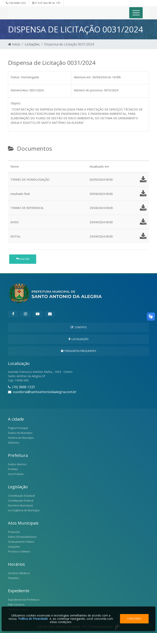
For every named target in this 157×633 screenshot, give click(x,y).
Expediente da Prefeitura (23, 599)
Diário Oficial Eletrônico (22, 537)
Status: (15, 77)
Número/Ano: (20, 90)
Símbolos (13, 442)
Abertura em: (82, 77)
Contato (79, 327)
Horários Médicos (19, 573)
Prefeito (13, 469)
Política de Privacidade (33, 619)
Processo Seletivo (19, 551)
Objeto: (16, 103)
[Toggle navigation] (136, 12)
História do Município (21, 438)
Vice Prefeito (16, 474)
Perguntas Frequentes (78, 351)
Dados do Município (20, 433)
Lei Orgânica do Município (24, 510)
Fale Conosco (16, 604)
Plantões (13, 578)
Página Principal (18, 428)
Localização (79, 339)
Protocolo (14, 532)
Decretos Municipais (20, 505)
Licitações (32, 44)
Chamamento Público (21, 542)
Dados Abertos (17, 464)
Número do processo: (88, 90)
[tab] (11, 159)
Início (14, 44)
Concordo (134, 618)
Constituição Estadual (21, 495)
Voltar (22, 259)
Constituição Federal (20, 500)
